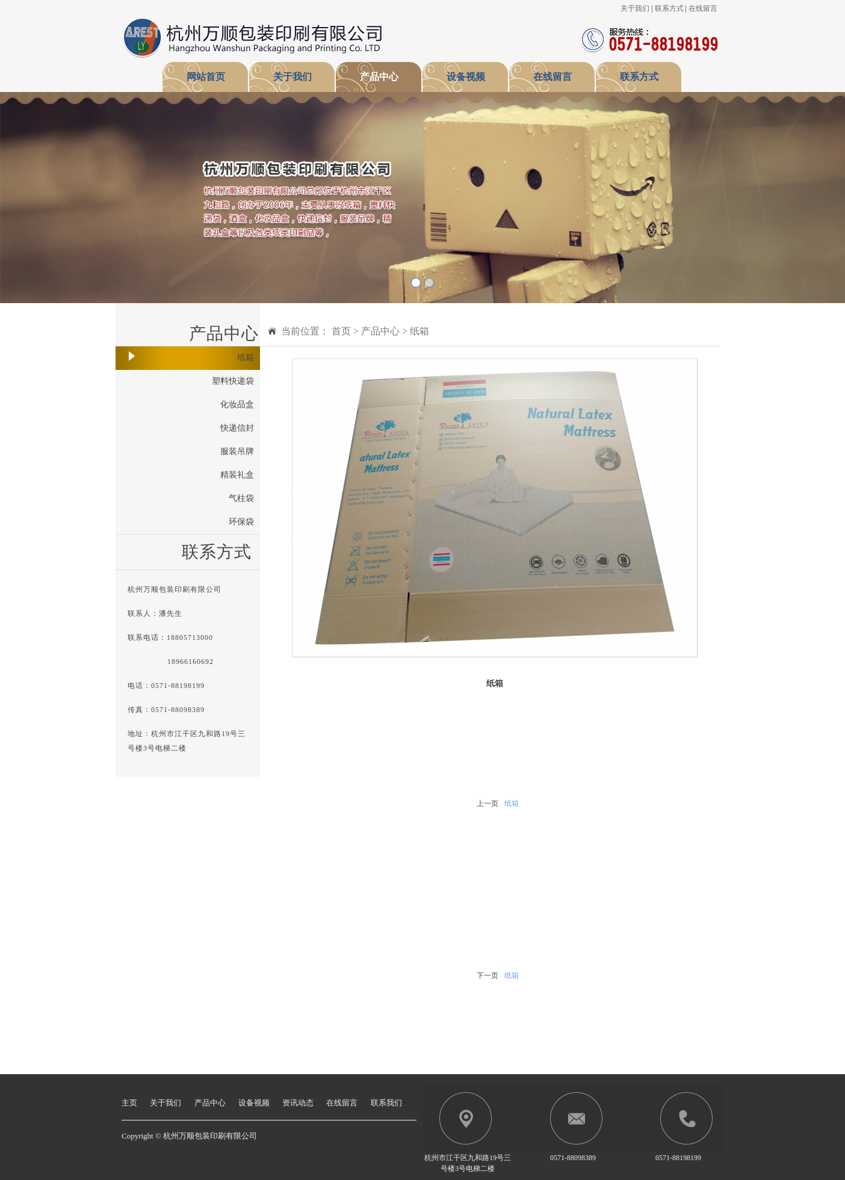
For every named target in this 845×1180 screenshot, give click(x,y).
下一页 (487, 975)
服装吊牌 (237, 451)
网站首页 (206, 77)
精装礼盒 (237, 474)
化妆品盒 (237, 404)
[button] (63, 197)
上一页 (487, 803)
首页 (341, 331)
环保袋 (241, 521)
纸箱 (245, 357)
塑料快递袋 (233, 381)
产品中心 (379, 77)
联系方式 (669, 8)
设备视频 (466, 77)
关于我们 (635, 8)
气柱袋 (241, 498)
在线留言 (703, 8)
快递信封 (237, 427)
